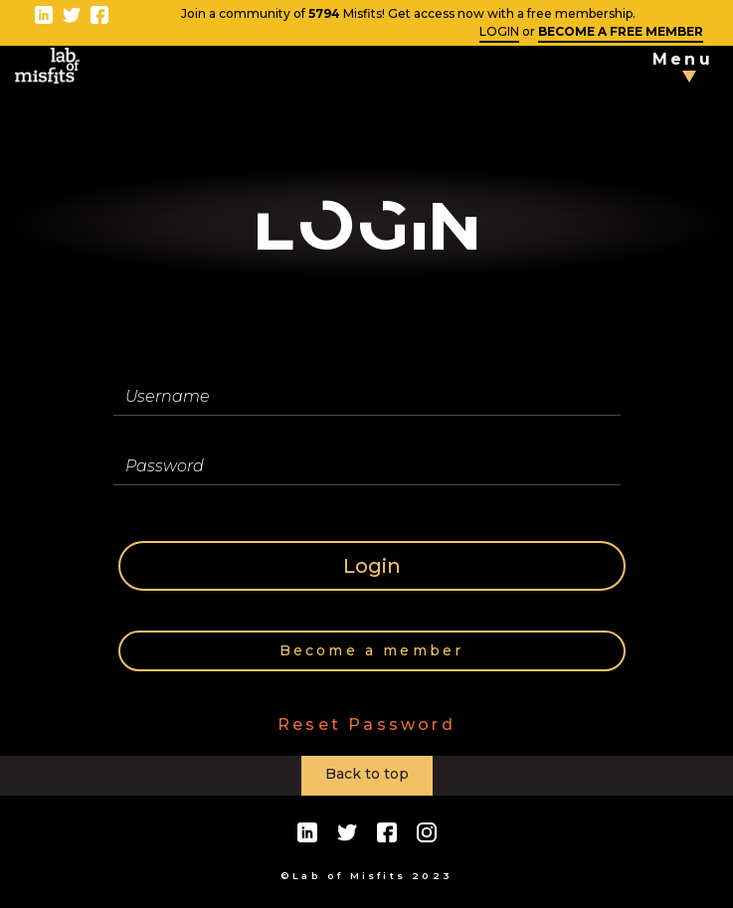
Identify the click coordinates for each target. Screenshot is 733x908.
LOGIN (499, 31)
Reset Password (366, 724)
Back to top (367, 774)
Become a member (371, 650)
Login (372, 566)
